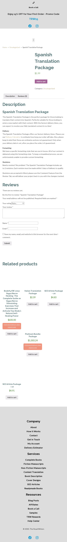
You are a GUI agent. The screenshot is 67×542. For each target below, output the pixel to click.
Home (5, 47)
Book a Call (33, 7)
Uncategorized (15, 47)
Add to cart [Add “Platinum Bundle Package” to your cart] (32, 354)
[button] (33, 40)
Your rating (7, 203)
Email (5, 228)
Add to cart (41, 81)
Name (5, 223)
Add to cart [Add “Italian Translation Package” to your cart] (32, 304)
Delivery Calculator (13, 137)
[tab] (10, 96)
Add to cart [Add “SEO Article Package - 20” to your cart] (53, 304)
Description (10, 96)
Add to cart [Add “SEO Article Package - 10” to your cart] (11, 397)
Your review (8, 207)
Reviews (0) (22, 96)
